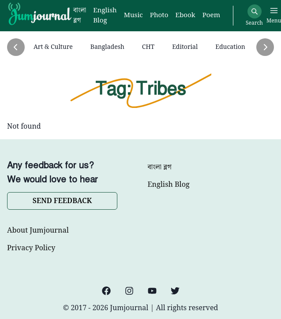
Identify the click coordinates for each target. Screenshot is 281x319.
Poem (211, 16)
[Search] (254, 11)
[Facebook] (106, 291)
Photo (159, 16)
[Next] (265, 47)
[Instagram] (129, 291)
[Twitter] (175, 291)
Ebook (185, 16)
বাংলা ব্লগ (160, 167)
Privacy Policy (31, 248)
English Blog (169, 185)
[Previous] (16, 47)
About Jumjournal (38, 231)
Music (133, 16)
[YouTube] (152, 291)
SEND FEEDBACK (62, 201)
